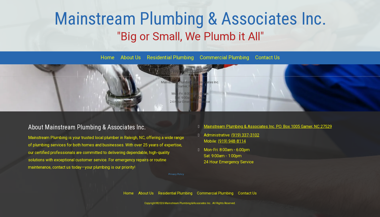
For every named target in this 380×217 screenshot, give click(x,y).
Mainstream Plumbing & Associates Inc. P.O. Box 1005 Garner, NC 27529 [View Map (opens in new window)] (268, 126)
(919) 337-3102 (245, 135)
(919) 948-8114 (232, 141)
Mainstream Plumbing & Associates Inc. (190, 18)
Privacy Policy (176, 174)
